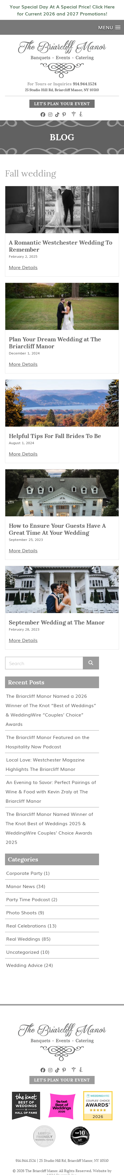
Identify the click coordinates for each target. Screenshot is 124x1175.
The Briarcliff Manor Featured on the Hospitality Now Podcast (47, 741)
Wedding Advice (24, 964)
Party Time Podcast (28, 899)
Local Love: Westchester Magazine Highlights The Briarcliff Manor (45, 764)
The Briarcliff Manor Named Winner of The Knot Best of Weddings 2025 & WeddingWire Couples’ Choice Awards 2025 (49, 827)
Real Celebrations (26, 925)
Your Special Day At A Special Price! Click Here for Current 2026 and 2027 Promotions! (62, 10)
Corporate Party (24, 872)
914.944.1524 (85, 83)
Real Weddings (23, 938)
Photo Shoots (21, 912)
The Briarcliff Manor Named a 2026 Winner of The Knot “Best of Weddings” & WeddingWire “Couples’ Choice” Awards (51, 709)
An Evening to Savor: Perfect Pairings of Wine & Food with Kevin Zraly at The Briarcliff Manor (51, 791)
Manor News (20, 886)
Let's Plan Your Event (62, 103)
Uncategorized (22, 951)
